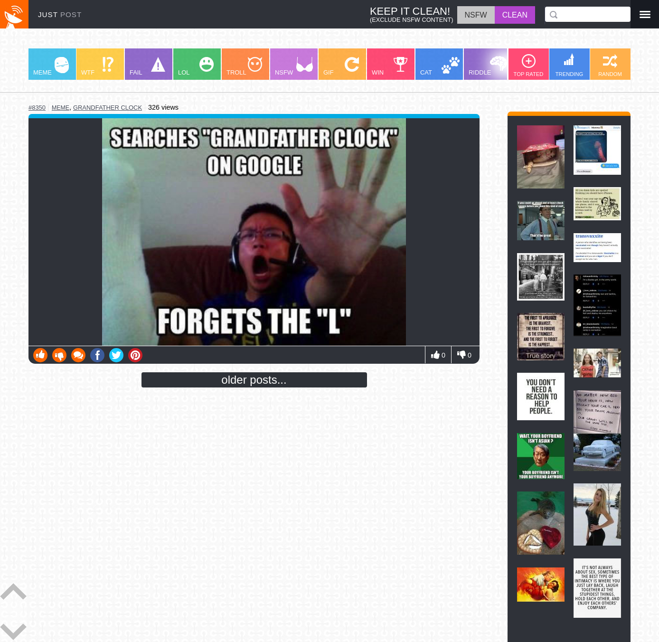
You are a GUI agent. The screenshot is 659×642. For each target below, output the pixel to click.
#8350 (37, 107)
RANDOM (610, 65)
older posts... (253, 379)
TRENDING (569, 65)
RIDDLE (488, 66)
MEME (51, 66)
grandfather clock (107, 107)
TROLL (244, 66)
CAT (440, 66)
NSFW (294, 66)
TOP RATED (529, 65)
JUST (60, 14)
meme (60, 107)
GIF (341, 66)
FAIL (147, 66)
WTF (97, 66)
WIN (390, 66)
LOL (196, 66)
